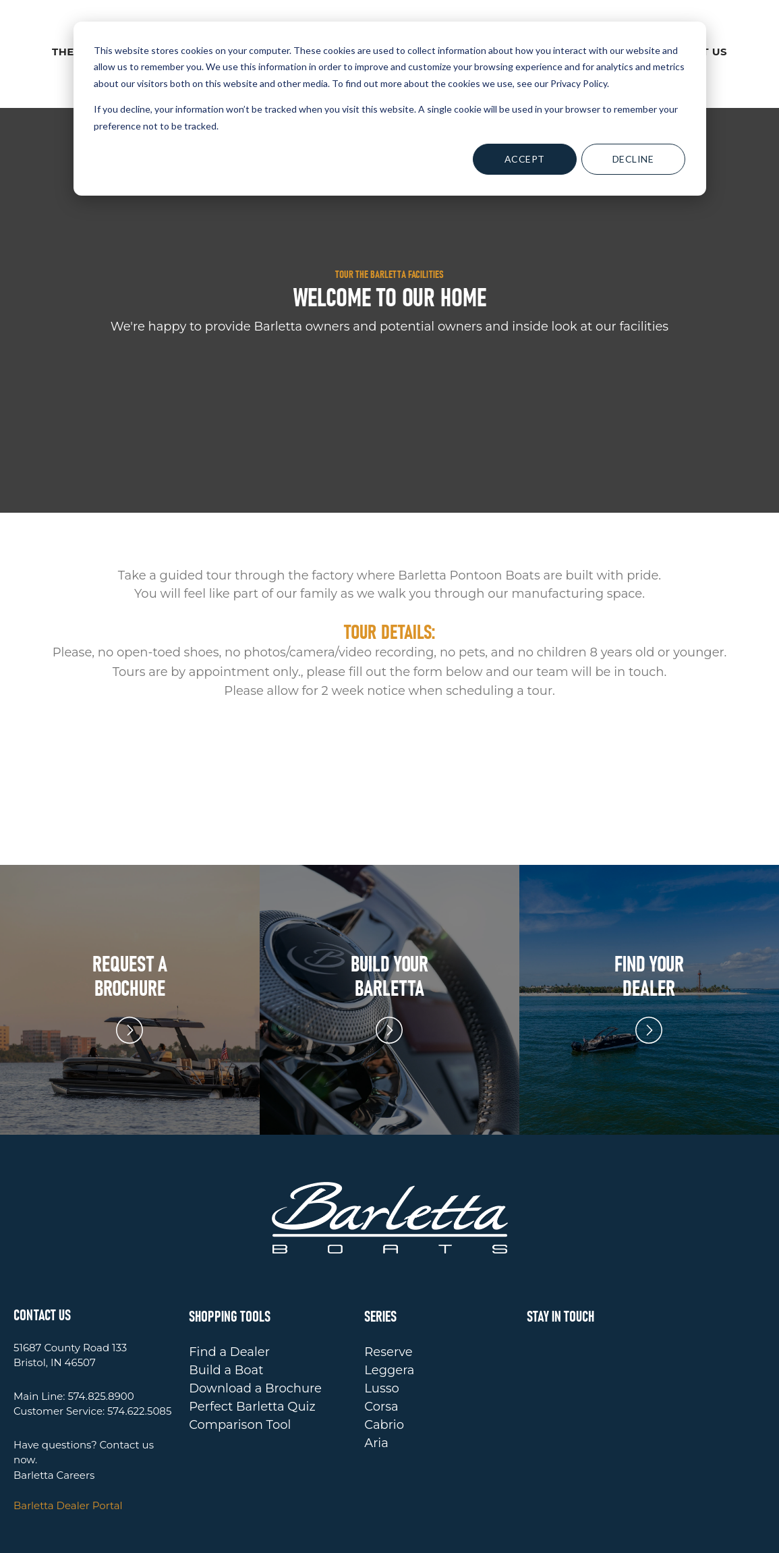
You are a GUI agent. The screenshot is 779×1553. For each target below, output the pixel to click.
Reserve (388, 1290)
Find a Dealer (229, 1290)
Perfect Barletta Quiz (252, 1345)
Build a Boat (226, 1308)
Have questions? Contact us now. (83, 1391)
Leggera (389, 1308)
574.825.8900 (100, 1334)
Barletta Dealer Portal (68, 1444)
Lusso (381, 1327)
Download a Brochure (255, 1327)
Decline (633, 159)
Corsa (381, 1345)
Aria (376, 1381)
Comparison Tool (240, 1363)
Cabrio (384, 1363)
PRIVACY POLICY (492, 1534)
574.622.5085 (139, 1349)
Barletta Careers (53, 1413)
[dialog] (390, 109)
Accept (524, 159)
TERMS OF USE (582, 1534)
